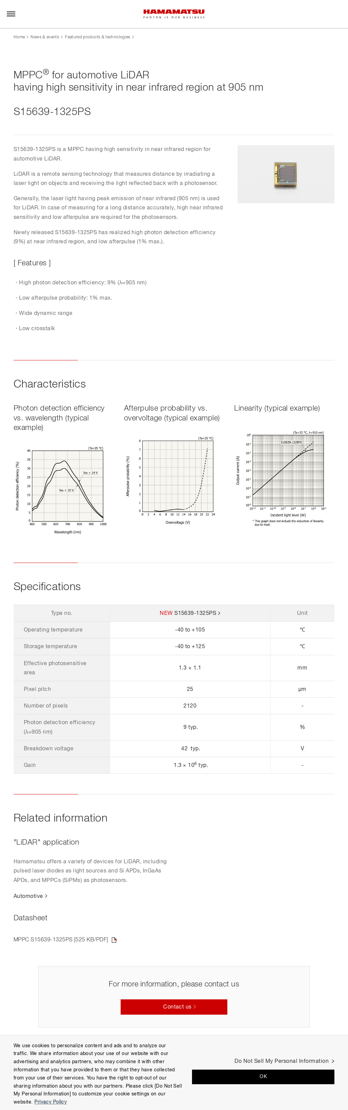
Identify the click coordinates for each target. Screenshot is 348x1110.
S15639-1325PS (195, 613)
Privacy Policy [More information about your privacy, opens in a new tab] (50, 1102)
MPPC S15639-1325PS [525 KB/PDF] (61, 940)
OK (263, 1076)
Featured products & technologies (97, 37)
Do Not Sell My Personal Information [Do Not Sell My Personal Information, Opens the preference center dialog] (281, 1061)
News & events (45, 37)
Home (19, 37)
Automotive (28, 896)
